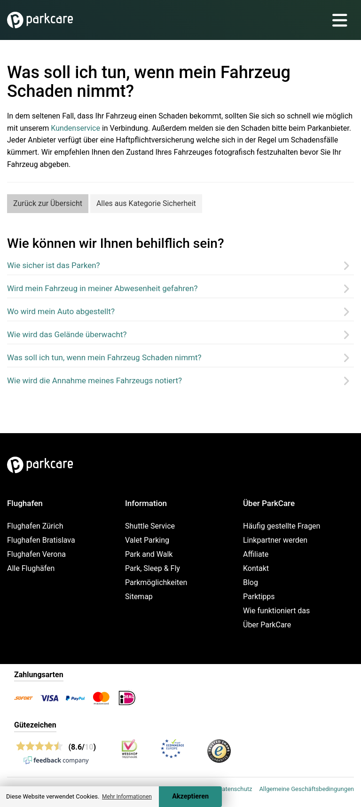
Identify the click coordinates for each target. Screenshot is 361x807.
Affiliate (255, 554)
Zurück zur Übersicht (47, 203)
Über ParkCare (267, 624)
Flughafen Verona (36, 554)
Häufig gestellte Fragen (281, 526)
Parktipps (259, 596)
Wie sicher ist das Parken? (53, 265)
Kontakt (256, 568)
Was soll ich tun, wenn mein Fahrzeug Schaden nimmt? (104, 357)
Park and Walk (149, 554)
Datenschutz (235, 788)
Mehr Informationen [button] (127, 796)
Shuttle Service (150, 526)
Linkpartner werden (275, 540)
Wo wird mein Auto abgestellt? (61, 311)
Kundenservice (75, 128)
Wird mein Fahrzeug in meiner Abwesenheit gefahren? (102, 288)
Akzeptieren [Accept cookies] (190, 796)
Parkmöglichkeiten (156, 582)
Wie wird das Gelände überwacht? (67, 334)
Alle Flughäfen (31, 568)
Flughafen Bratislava (41, 540)
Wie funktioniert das (276, 610)
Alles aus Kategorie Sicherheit (146, 203)
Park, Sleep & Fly (152, 568)
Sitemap (139, 596)
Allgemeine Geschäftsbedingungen (306, 788)
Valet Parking (147, 540)
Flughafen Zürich (35, 526)
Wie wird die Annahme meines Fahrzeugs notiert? (94, 380)
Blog (250, 582)
